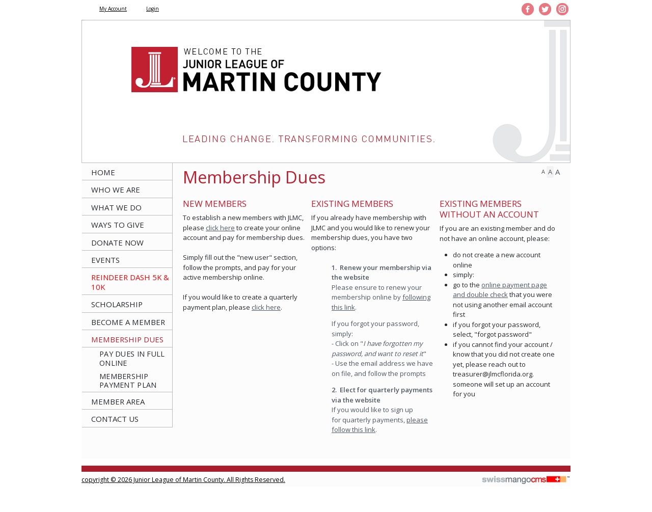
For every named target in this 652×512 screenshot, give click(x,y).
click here (220, 227)
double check (487, 294)
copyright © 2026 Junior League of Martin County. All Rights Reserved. (183, 479)
